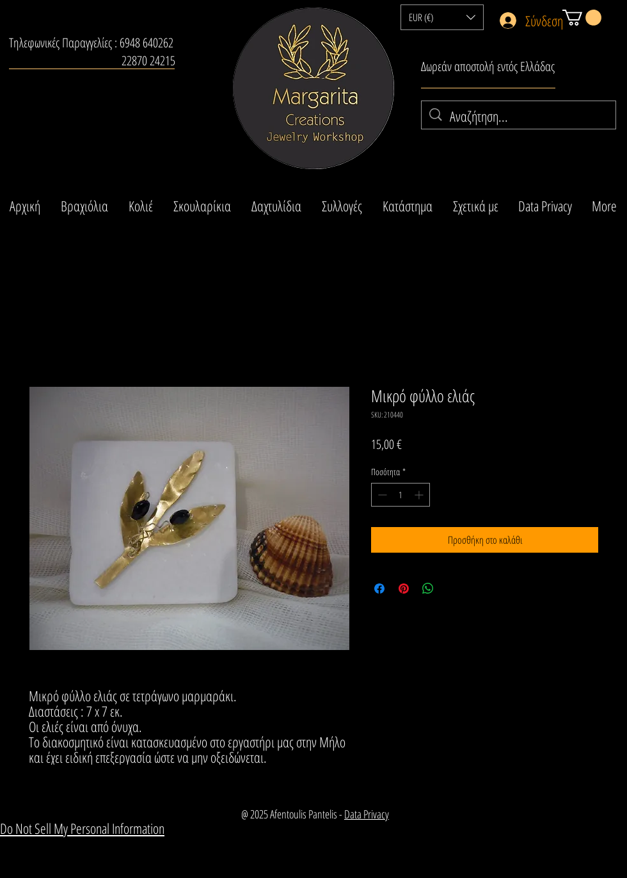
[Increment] (420, 495)
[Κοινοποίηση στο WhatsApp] (428, 588)
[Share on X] (452, 588)
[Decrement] (381, 495)
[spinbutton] (400, 495)
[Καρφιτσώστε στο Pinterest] (403, 588)
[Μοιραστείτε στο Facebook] (379, 588)
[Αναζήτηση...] (519, 116)
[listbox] (442, 17)
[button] (442, 17)
